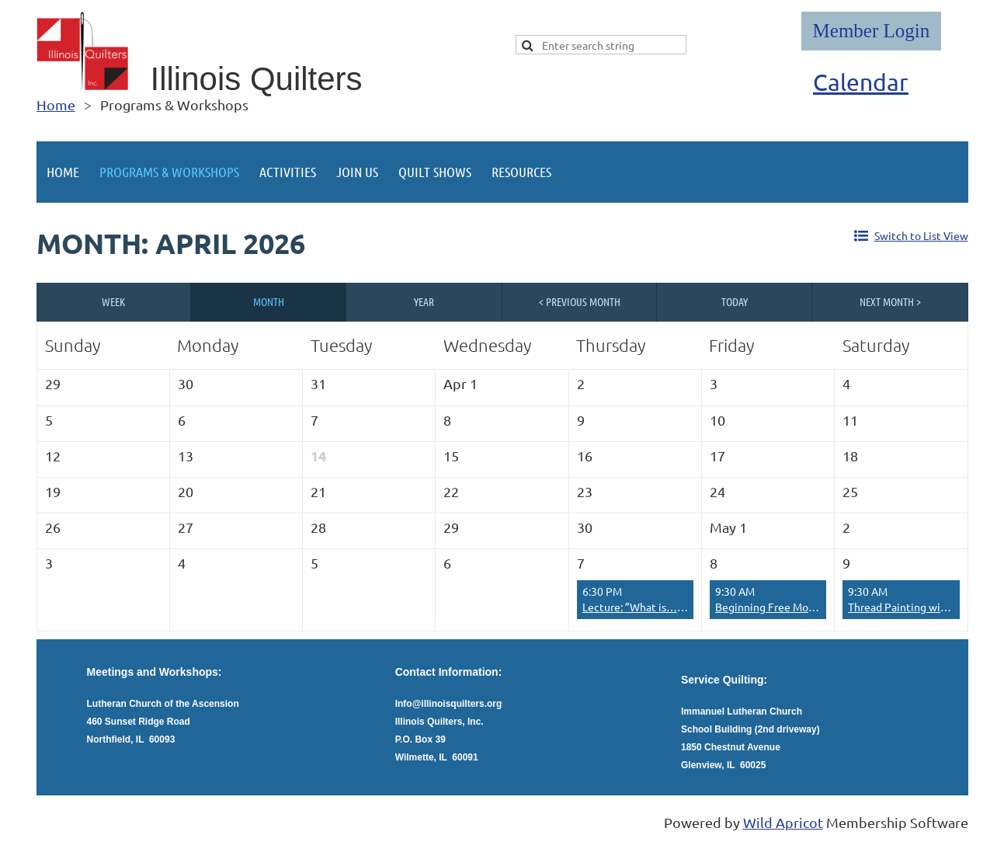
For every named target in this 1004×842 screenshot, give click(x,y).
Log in (871, 31)
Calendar (860, 82)
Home (55, 104)
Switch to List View (921, 235)
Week (113, 301)
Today (734, 301)
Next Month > (890, 301)
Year (424, 301)
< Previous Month (579, 301)
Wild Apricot (783, 822)
